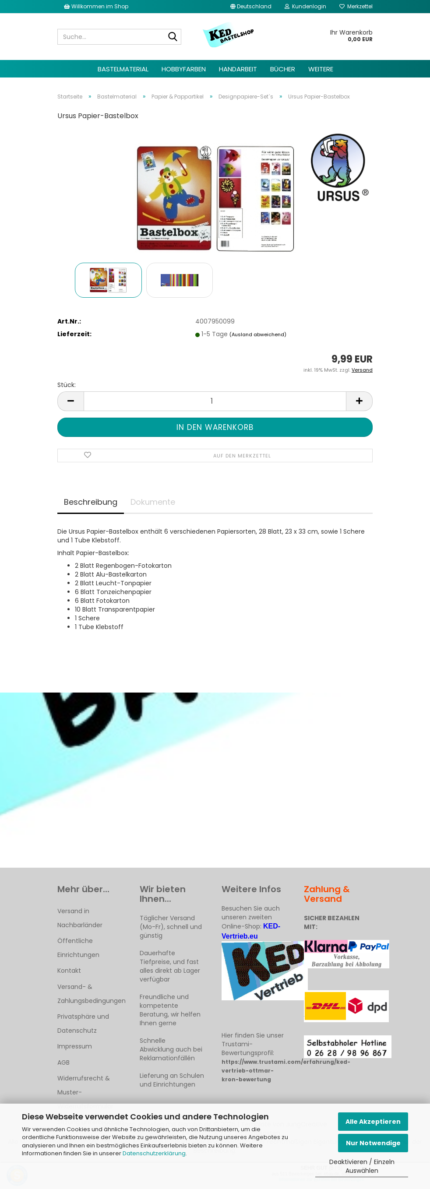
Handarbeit (238, 69)
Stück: (66, 384)
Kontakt (69, 970)
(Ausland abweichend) (257, 334)
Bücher (282, 69)
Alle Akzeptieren (373, 1121)
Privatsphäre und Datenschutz (83, 1023)
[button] (251, 6)
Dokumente (152, 501)
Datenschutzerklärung (154, 1153)
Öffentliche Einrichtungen (78, 947)
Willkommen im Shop (96, 6)
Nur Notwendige (373, 1143)
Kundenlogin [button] (305, 6)
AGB (63, 1062)
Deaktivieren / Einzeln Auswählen (362, 1166)
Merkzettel (356, 6)
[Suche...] (173, 37)
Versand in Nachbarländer (79, 918)
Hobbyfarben (184, 69)
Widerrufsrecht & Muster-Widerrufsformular (85, 1092)
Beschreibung (90, 501)
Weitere (320, 69)
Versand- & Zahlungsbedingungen (91, 993)
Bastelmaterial (123, 69)
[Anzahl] (215, 401)
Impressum (74, 1046)
